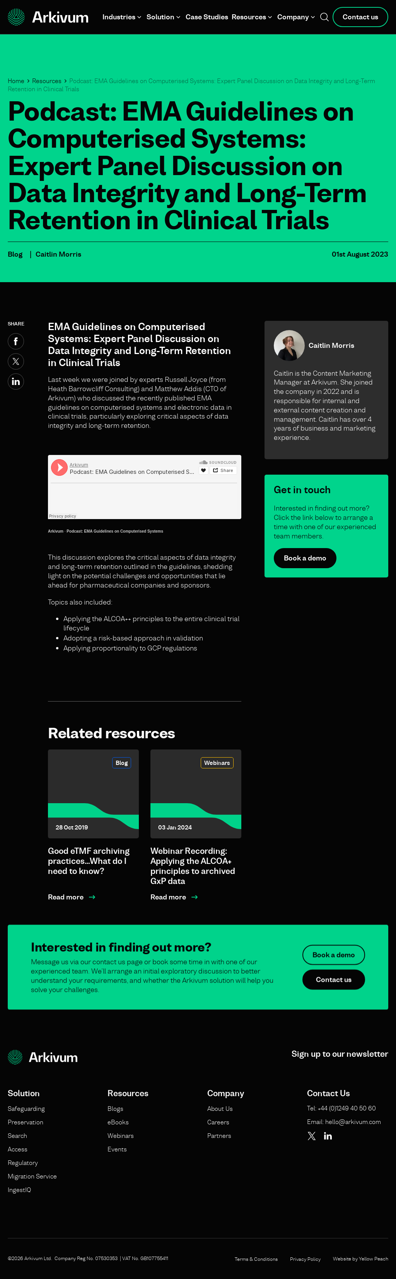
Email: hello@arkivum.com (344, 1122)
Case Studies (207, 16)
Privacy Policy (305, 1259)
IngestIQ (19, 1190)
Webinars (217, 762)
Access (17, 1149)
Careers (218, 1122)
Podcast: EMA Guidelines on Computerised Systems (115, 531)
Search (17, 1135)
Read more (66, 896)
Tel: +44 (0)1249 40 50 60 (341, 1108)
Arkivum (55, 531)
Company (293, 16)
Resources (249, 16)
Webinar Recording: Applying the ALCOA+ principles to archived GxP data (192, 866)
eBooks (118, 1122)
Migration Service (32, 1176)
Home (16, 81)
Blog (15, 254)
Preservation (25, 1122)
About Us (220, 1108)
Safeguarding (26, 1108)
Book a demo (305, 557)
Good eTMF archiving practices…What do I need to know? (89, 861)
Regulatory (23, 1163)
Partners (219, 1135)
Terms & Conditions (256, 1259)
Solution (160, 16)
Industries (118, 16)
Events (117, 1149)
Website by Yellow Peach (360, 1258)
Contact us (360, 16)
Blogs (115, 1108)
